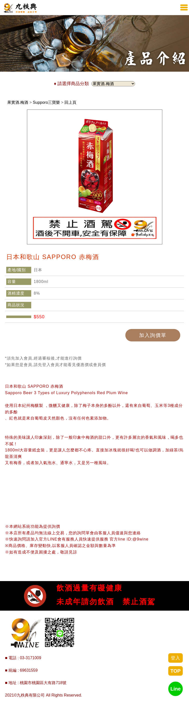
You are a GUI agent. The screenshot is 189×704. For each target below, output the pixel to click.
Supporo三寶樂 (46, 102)
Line (175, 689)
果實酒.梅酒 (17, 102)
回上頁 (70, 102)
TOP (176, 671)
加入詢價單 (153, 335)
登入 (175, 657)
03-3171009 (30, 658)
